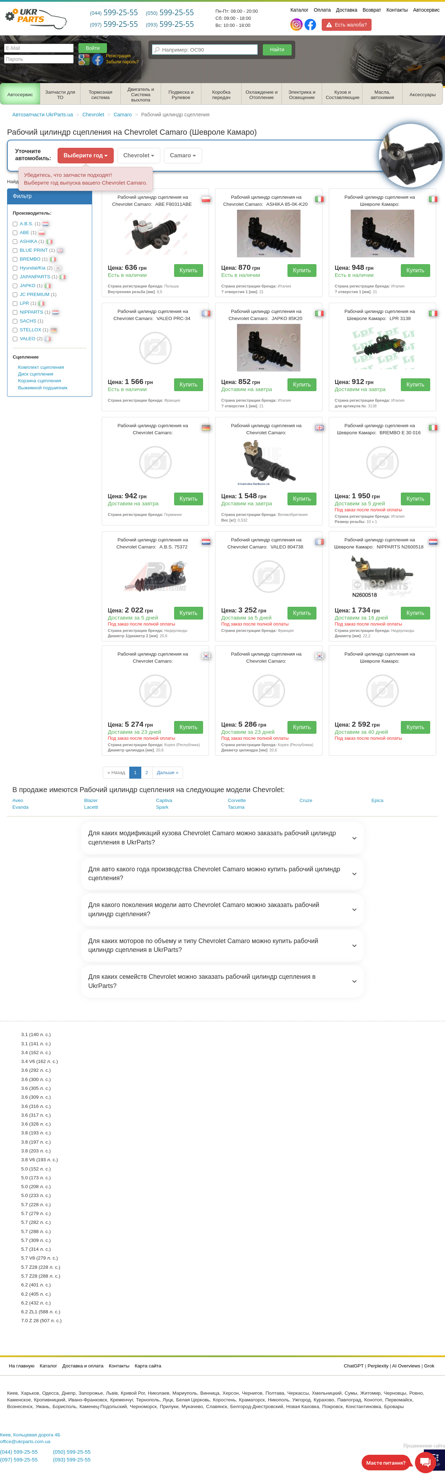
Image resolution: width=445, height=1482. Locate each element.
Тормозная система (100, 94)
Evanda (20, 807)
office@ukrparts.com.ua (25, 1441)
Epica (378, 800)
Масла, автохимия (382, 94)
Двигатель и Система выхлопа (140, 95)
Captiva (164, 800)
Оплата (322, 10)
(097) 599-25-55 (18, 1460)
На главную (22, 1365)
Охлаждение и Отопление (261, 94)
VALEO (27, 338)
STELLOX (30, 329)
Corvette (237, 800)
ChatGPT (354, 1365)
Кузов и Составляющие (343, 94)
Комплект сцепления (41, 367)
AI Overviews (406, 1365)
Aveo (17, 800)
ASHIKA (28, 241)
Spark (162, 807)
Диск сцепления (35, 374)
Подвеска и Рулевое (181, 94)
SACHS (28, 321)
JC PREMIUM (34, 294)
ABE (24, 232)
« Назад (116, 772)
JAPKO (27, 285)
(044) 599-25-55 (18, 1452)
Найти (277, 49)
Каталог (299, 10)
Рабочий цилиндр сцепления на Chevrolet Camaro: (153, 200)
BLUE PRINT (34, 250)
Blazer (90, 800)
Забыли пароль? (122, 61)
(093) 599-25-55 (71, 1460)
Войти (93, 48)
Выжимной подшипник (42, 387)
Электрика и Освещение (301, 94)
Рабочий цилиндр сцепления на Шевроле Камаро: (379, 200)
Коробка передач (221, 94)
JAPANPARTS (35, 276)
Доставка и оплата (83, 1365)
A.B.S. (26, 223)
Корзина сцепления (39, 380)
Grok (429, 1365)
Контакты (397, 10)
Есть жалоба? (346, 25)
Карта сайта (148, 1365)
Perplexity (378, 1365)
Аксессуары (423, 94)
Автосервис (426, 10)
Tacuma (236, 807)
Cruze (305, 800)
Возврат (372, 10)
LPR (24, 303)
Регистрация (118, 55)
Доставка (346, 10)
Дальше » (167, 772)
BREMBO (30, 259)
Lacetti (91, 807)
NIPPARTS (31, 312)
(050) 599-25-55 (71, 1452)
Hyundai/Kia (33, 268)
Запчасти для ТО (60, 94)
